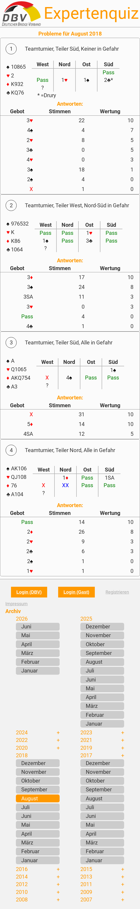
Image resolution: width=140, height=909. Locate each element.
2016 (22, 869)
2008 (22, 899)
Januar (29, 670)
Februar (30, 662)
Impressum (16, 603)
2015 (86, 869)
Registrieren (117, 592)
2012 (22, 884)
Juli (90, 670)
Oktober (95, 644)
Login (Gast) (76, 592)
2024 (22, 732)
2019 (86, 748)
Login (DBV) (29, 592)
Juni (26, 626)
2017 (86, 755)
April (26, 644)
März (27, 653)
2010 (22, 892)
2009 (86, 892)
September (99, 653)
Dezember (98, 626)
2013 (86, 876)
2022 (22, 740)
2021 (86, 740)
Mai (25, 635)
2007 (86, 899)
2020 (22, 748)
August (94, 662)
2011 (86, 884)
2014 (22, 876)
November (98, 635)
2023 (86, 732)
